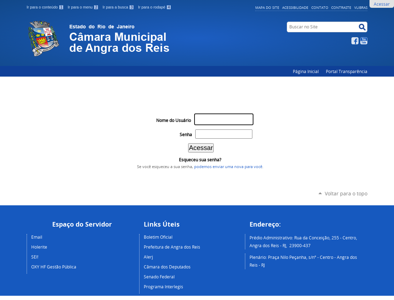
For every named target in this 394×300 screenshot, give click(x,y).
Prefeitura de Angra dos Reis (172, 247)
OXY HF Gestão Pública (53, 267)
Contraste (341, 7)
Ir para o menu (84, 7)
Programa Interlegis (163, 286)
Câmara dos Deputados (167, 267)
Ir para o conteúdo (46, 7)
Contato (319, 7)
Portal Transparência (346, 71)
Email (36, 237)
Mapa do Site (267, 7)
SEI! (34, 257)
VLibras (360, 7)
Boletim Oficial (158, 237)
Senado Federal (159, 276)
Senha (186, 135)
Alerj (148, 257)
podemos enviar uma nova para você (228, 166)
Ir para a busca (119, 7)
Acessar (382, 4)
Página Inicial (306, 71)
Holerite (39, 247)
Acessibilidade (295, 7)
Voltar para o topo (346, 193)
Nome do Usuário (173, 120)
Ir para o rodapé (154, 7)
